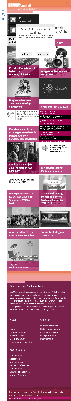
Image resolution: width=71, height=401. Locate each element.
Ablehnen (26, 54)
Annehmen (43, 54)
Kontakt (38, 395)
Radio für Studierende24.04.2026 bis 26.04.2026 (48, 112)
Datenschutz (27, 395)
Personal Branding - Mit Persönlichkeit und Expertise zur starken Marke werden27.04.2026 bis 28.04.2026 (55, 128)
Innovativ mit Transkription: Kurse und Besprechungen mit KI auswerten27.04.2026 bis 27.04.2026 (53, 122)
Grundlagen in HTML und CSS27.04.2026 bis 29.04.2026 (50, 133)
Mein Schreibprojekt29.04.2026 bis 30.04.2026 (48, 137)
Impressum (14, 395)
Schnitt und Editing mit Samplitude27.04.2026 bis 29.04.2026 (52, 116)
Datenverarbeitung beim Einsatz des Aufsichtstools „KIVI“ (37, 392)
